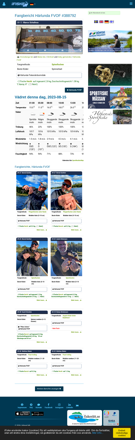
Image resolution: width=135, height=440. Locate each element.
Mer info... (98, 432)
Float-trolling (32, 355)
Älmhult (50, 57)
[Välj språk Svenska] (96, 22)
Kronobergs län (26, 57)
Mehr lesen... (42, 230)
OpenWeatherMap (78, 160)
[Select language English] (101, 22)
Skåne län (41, 57)
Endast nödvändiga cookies (122, 433)
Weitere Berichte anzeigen (49, 389)
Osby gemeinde (64, 57)
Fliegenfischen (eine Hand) (37, 212)
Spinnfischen (58, 64)
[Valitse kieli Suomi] (112, 22)
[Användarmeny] (4, 4)
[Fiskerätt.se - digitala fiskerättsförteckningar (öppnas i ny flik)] (84, 418)
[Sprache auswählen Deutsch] (106, 22)
